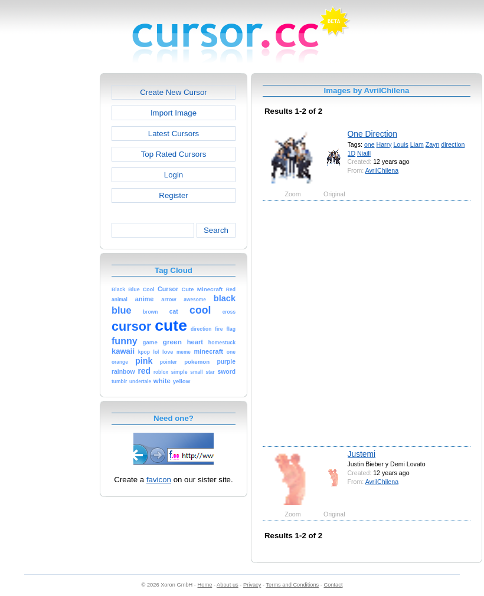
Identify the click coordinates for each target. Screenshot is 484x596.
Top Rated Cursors (174, 154)
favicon (158, 479)
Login (173, 174)
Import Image (174, 112)
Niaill (364, 153)
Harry (384, 144)
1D (352, 153)
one (369, 144)
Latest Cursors (173, 133)
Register (173, 195)
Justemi (362, 454)
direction (453, 144)
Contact (333, 585)
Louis (400, 144)
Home (205, 585)
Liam (417, 144)
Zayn (433, 144)
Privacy (252, 585)
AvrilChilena (381, 170)
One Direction (372, 134)
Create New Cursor (173, 92)
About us (227, 585)
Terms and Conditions (292, 585)
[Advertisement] (124, 323)
